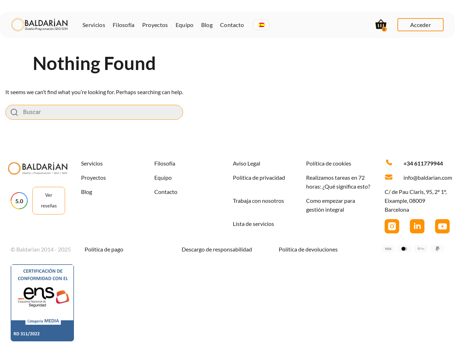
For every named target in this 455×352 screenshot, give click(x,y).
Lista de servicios (253, 223)
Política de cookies (328, 163)
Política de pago (104, 249)
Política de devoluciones (308, 249)
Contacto (232, 24)
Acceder (420, 24)
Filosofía (124, 24)
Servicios (93, 24)
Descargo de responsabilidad (217, 249)
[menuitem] (261, 25)
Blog (207, 24)
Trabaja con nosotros (258, 200)
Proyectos (155, 24)
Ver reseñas (49, 200)
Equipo (185, 24)
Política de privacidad (259, 177)
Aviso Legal (246, 163)
